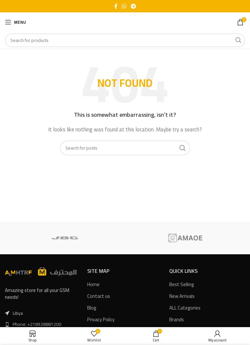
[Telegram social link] (133, 6)
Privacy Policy (101, 319)
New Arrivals (182, 296)
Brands (176, 319)
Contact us (98, 296)
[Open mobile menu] (15, 22)
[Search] (125, 40)
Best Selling (181, 284)
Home (93, 284)
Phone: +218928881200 (37, 324)
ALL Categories (185, 307)
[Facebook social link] (116, 6)
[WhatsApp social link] (124, 6)
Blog (91, 307)
